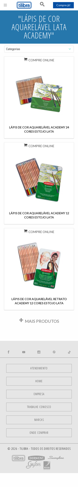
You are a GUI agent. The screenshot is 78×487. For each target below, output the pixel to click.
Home (39, 381)
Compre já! (63, 5)
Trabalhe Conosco (39, 407)
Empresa (39, 394)
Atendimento (39, 368)
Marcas (39, 420)
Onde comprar (39, 433)
